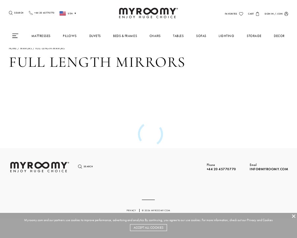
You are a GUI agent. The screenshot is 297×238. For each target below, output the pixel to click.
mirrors (26, 48)
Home (13, 48)
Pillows (70, 36)
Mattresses (41, 36)
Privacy (251, 220)
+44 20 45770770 (221, 169)
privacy (132, 210)
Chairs (155, 36)
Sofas (201, 36)
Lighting (226, 36)
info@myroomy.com (269, 169)
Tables (178, 36)
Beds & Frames (125, 36)
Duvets (95, 36)
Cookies (268, 220)
